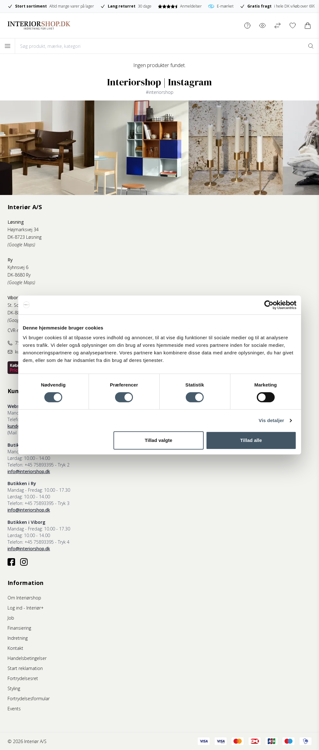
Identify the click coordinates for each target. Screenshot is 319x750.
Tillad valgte (159, 440)
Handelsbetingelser (27, 658)
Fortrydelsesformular (29, 698)
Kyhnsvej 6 (18, 267)
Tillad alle (251, 440)
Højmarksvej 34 (23, 229)
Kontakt (15, 648)
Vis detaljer (271, 420)
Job (11, 618)
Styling (14, 688)
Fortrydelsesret (23, 678)
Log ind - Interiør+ (26, 608)
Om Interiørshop (24, 598)
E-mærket (221, 6)
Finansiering (19, 628)
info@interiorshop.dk (29, 471)
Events (14, 709)
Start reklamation (25, 668)
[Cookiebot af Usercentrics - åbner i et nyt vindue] (268, 305)
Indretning (18, 638)
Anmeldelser (179, 6)
